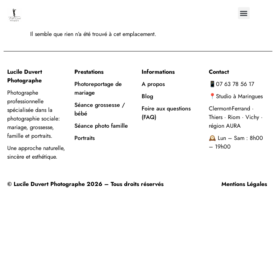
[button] (244, 13)
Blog (147, 96)
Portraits (85, 138)
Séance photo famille (101, 126)
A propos (153, 84)
